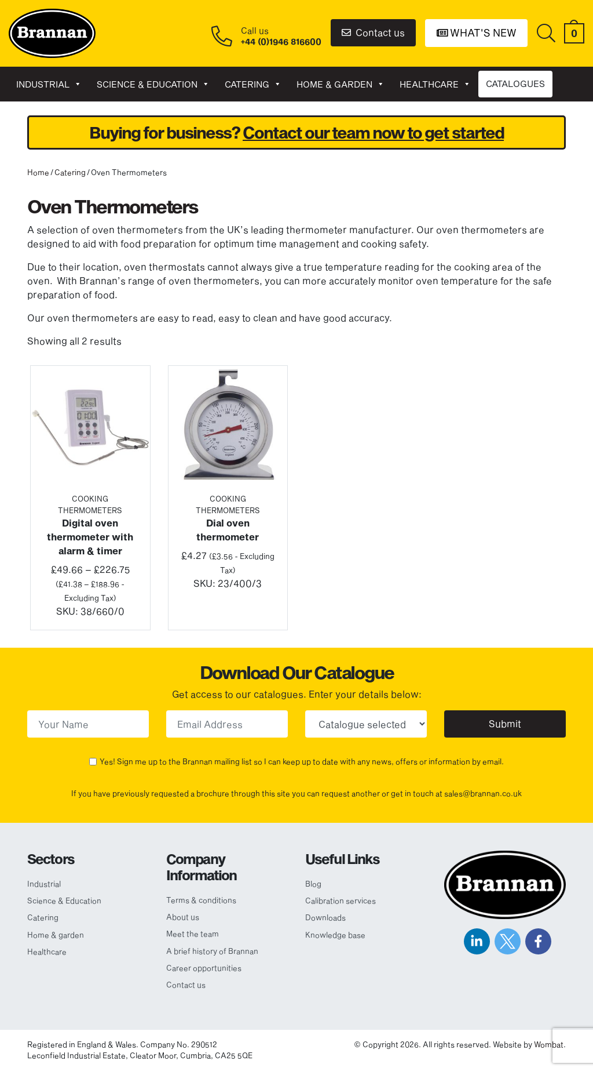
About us (182, 916)
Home (38, 172)
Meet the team (192, 933)
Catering (253, 84)
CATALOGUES (515, 83)
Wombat (548, 1044)
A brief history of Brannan (212, 951)
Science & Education (153, 84)
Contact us (373, 32)
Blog (313, 883)
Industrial (49, 84)
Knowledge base (335, 934)
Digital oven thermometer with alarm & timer (90, 536)
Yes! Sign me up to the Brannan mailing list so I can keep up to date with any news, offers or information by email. (302, 761)
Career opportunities (203, 967)
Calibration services (340, 900)
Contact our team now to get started (373, 132)
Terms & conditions (201, 900)
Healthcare (435, 84)
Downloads (325, 917)
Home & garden (340, 84)
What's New (477, 32)
